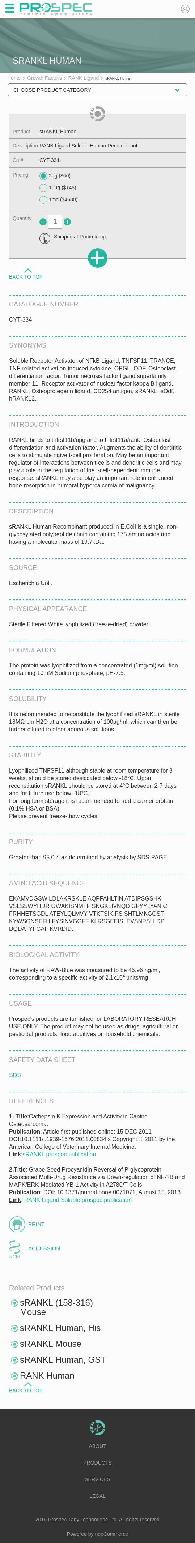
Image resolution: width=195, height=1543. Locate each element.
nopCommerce (111, 1534)
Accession (44, 1248)
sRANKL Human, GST (63, 1359)
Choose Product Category (52, 90)
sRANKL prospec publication (59, 1154)
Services (97, 1479)
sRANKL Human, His (60, 1328)
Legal (97, 1496)
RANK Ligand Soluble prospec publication (78, 1200)
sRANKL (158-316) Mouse (56, 1307)
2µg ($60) (55, 176)
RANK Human (47, 1375)
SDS (15, 1075)
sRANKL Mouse (50, 1344)
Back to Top (26, 276)
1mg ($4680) (58, 200)
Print (36, 1224)
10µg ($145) (57, 188)
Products (97, 1463)
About (97, 1446)
